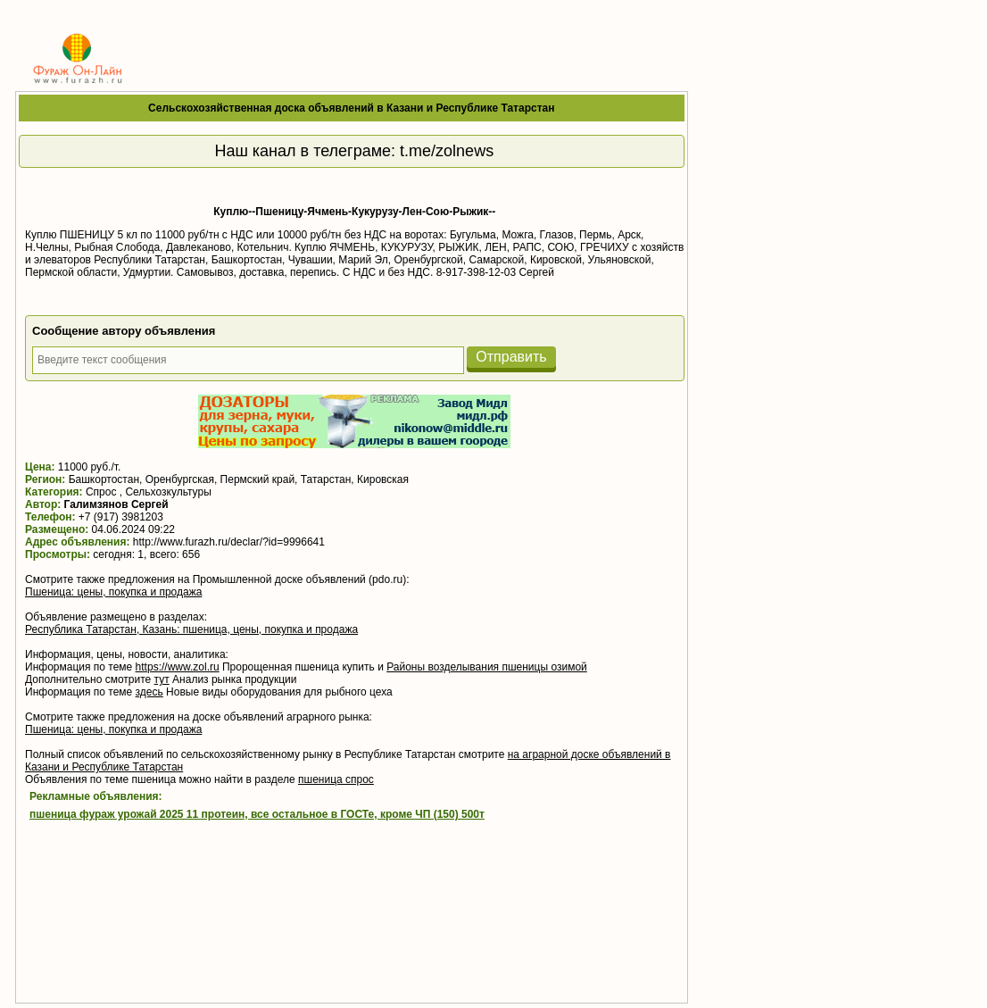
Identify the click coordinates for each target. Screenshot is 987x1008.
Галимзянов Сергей (116, 504)
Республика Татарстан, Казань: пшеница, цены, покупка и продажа (191, 629)
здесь (149, 692)
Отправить (511, 356)
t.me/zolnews (447, 151)
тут (162, 679)
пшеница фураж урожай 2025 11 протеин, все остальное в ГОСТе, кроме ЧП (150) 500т (257, 814)
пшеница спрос (336, 779)
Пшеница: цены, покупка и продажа (113, 592)
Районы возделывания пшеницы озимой (486, 667)
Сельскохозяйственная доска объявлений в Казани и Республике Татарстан (351, 108)
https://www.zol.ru (178, 667)
